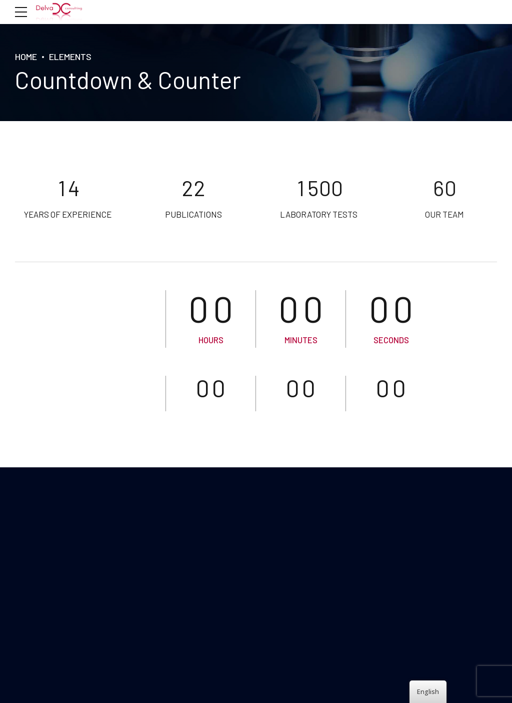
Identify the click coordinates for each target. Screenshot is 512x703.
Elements (70, 56)
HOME (26, 56)
